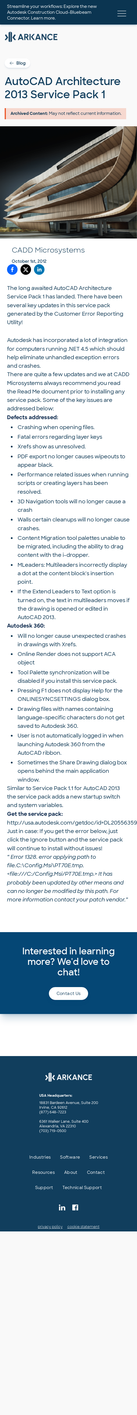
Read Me (28, 391)
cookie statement (83, 1226)
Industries (40, 1157)
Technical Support (82, 1187)
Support (44, 1187)
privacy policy (50, 1226)
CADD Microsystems (48, 250)
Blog (17, 63)
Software (70, 1157)
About (71, 1172)
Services (98, 1157)
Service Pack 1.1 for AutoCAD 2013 (76, 788)
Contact (96, 1172)
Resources (43, 1172)
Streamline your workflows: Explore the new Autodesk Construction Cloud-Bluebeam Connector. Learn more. (52, 12)
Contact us (68, 993)
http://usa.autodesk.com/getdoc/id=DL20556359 (72, 822)
